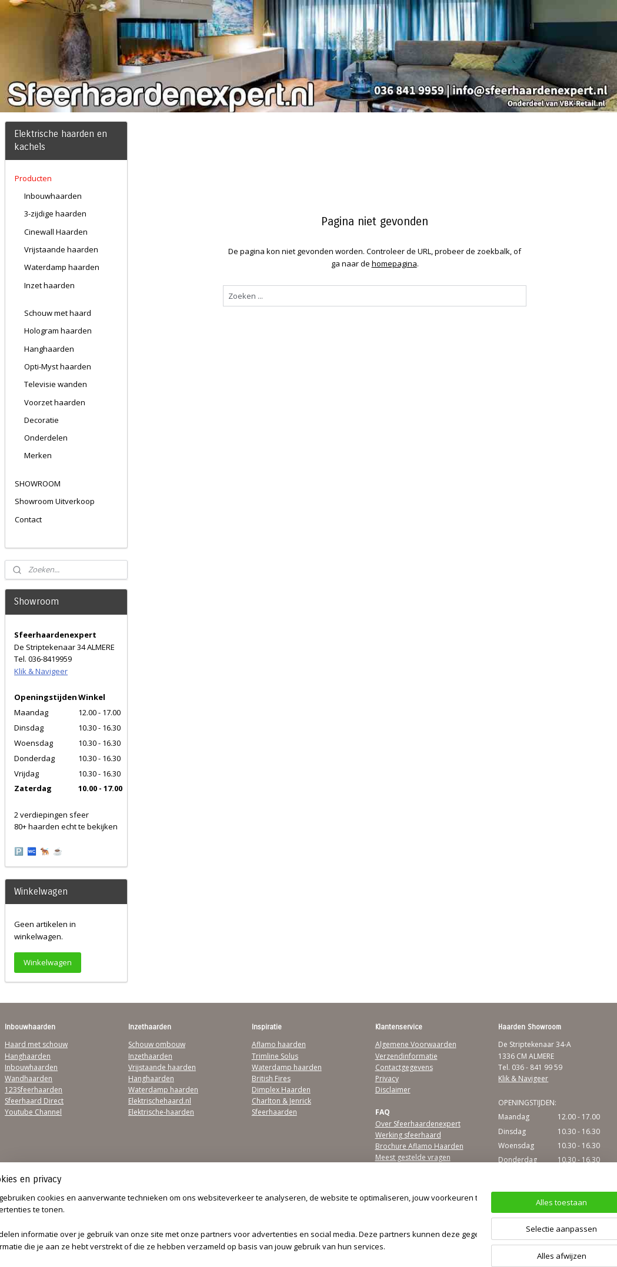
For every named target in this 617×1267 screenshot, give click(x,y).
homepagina (393, 263)
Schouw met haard (57, 313)
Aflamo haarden (279, 1044)
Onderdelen (46, 437)
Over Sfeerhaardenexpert (418, 1124)
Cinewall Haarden (56, 231)
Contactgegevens (404, 1067)
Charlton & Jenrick (281, 1101)
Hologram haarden (58, 330)
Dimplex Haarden (281, 1090)
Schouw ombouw (156, 1044)
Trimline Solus (275, 1056)
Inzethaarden (150, 1056)
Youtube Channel (33, 1112)
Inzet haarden (49, 285)
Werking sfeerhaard (408, 1135)
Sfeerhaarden (274, 1112)
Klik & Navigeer (41, 671)
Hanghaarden (49, 349)
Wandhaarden (28, 1078)
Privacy (387, 1078)
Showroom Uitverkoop (55, 501)
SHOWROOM (38, 483)
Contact (28, 519)
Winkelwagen (48, 962)
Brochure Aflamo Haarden (419, 1146)
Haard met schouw (36, 1044)
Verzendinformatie (406, 1056)
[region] (231, 1223)
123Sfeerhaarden (33, 1090)
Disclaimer (393, 1090)
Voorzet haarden (54, 402)
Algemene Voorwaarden (415, 1044)
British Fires (271, 1078)
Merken (38, 455)
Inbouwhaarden (53, 196)
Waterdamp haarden (61, 267)
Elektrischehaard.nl (159, 1101)
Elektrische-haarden (161, 1112)
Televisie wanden (55, 384)
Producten (33, 178)
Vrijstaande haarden (61, 249)
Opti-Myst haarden (57, 366)
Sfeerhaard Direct (34, 1101)
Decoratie (41, 420)
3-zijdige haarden (55, 213)
